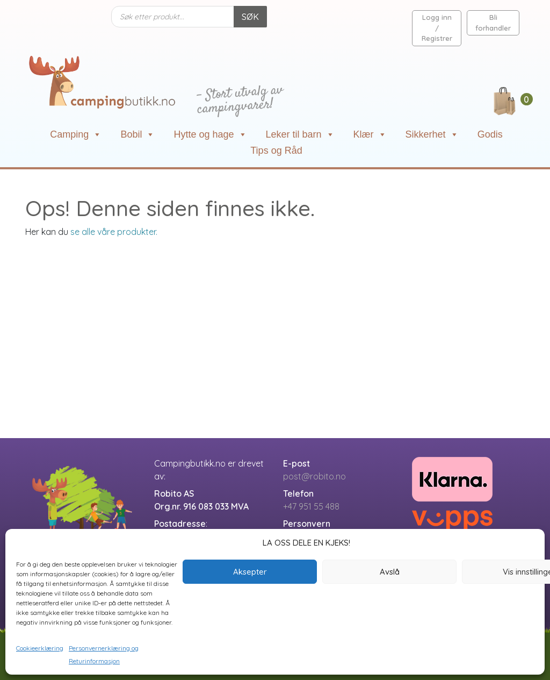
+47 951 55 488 (311, 506)
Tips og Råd (276, 150)
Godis (490, 134)
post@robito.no (314, 476)
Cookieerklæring (39, 648)
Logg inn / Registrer (437, 27)
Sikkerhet (432, 134)
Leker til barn (300, 134)
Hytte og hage (210, 134)
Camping (76, 134)
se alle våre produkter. (113, 231)
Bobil (137, 134)
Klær (370, 134)
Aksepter (250, 572)
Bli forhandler (493, 22)
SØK (250, 16)
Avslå (390, 572)
